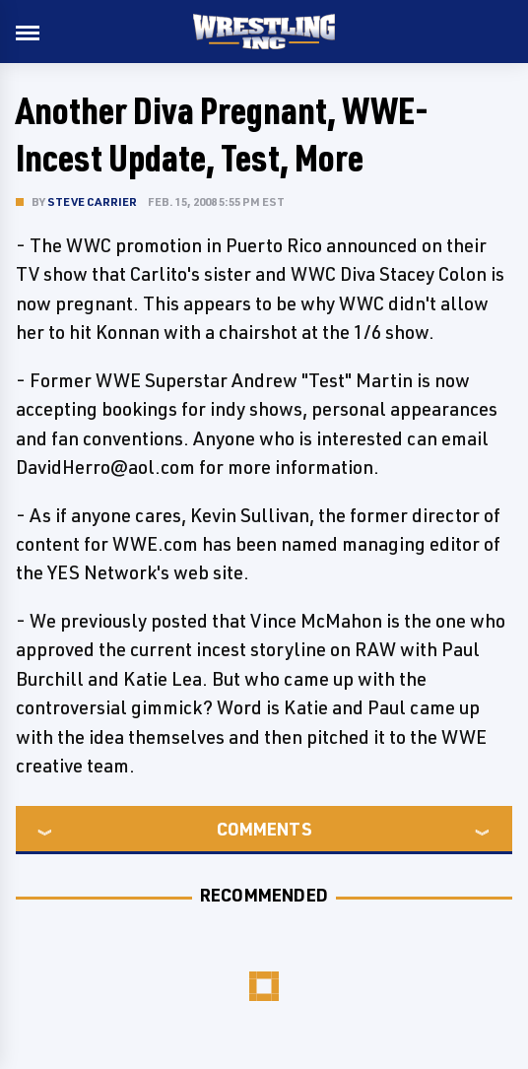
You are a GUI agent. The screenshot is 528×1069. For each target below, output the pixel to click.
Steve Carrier (92, 201)
